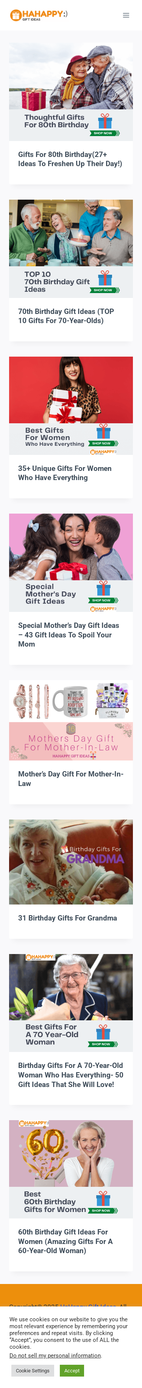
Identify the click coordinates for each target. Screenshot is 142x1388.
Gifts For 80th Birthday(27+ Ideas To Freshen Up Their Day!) (70, 159)
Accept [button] (72, 1371)
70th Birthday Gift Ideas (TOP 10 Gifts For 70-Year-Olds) (66, 316)
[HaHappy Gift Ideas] (39, 16)
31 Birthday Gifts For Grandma (67, 918)
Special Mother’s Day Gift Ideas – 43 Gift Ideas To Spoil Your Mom (68, 634)
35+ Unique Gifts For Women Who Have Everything (65, 473)
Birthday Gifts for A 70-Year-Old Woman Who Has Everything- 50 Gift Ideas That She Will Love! (70, 1075)
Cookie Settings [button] (33, 1371)
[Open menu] (126, 15)
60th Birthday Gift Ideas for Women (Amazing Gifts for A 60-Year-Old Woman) (65, 1241)
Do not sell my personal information (55, 1355)
